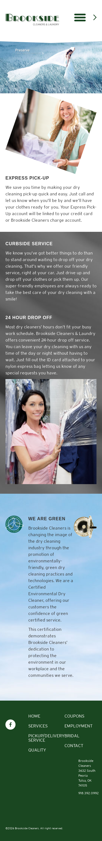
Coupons (74, 716)
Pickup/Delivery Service (46, 738)
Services (38, 726)
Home (34, 716)
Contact (73, 745)
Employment (78, 726)
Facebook (10, 721)
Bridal (71, 735)
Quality (37, 750)
